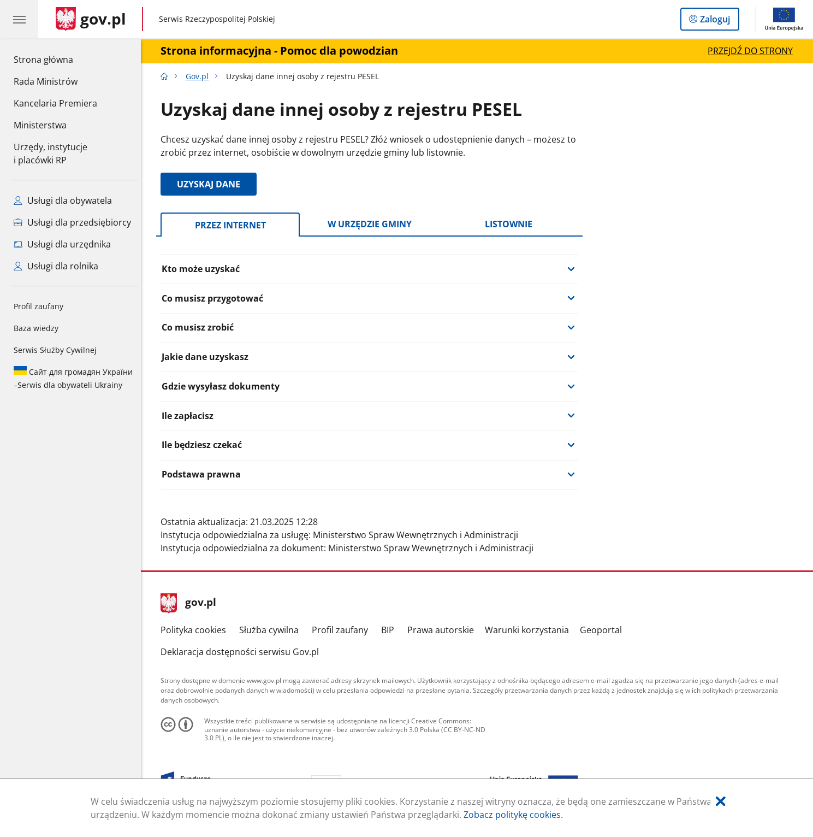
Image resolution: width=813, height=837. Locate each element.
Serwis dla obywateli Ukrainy (73, 378)
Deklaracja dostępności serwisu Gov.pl (243, 652)
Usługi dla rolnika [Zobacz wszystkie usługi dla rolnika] (56, 266)
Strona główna (55, 59)
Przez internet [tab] (233, 225)
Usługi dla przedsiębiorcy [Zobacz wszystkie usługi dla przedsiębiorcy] (72, 222)
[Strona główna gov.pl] (91, 19)
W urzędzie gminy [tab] (372, 224)
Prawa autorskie (443, 630)
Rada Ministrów (46, 81)
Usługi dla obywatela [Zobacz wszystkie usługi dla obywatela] (63, 200)
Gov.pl (199, 76)
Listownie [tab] (511, 224)
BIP (390, 630)
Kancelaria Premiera (55, 103)
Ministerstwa (40, 125)
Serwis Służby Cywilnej (55, 350)
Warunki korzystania (530, 630)
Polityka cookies (196, 630)
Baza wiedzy (36, 328)
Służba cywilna (271, 630)
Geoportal (604, 630)
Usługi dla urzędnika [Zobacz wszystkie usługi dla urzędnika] (62, 244)
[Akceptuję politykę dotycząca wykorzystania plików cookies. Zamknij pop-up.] (720, 801)
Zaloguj (718, 21)
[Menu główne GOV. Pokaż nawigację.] (19, 19)
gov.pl (191, 603)
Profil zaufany (38, 306)
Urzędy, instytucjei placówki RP (50, 153)
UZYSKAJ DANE (212, 184)
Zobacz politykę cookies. (513, 815)
